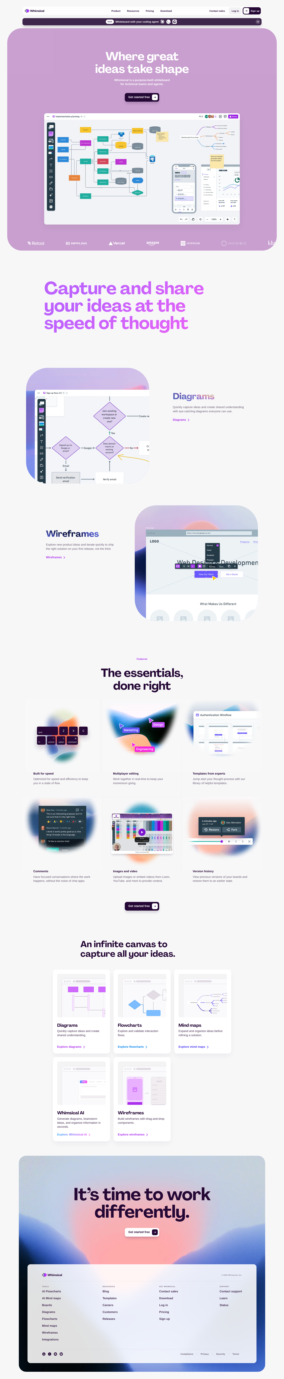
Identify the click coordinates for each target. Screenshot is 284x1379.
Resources (133, 11)
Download (166, 11)
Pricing (150, 11)
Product (115, 11)
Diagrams (182, 411)
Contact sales (217, 11)
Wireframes (56, 548)
